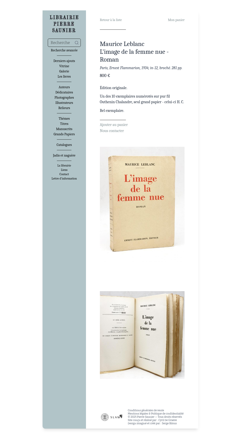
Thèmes (64, 118)
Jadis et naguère (64, 155)
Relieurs (64, 108)
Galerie (64, 71)
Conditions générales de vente (146, 410)
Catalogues (64, 145)
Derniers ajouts (64, 61)
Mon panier (176, 20)
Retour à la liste (111, 20)
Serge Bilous (169, 423)
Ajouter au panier (114, 124)
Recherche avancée (64, 50)
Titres (64, 124)
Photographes (64, 97)
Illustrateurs (64, 102)
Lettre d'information (64, 178)
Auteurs (64, 87)
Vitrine (64, 66)
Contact (64, 174)
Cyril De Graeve (167, 420)
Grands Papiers (64, 134)
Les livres (64, 76)
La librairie (64, 165)
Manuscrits (64, 129)
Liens (64, 170)
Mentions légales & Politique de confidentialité (155, 413)
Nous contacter (112, 131)
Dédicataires (64, 92)
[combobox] (64, 43)
